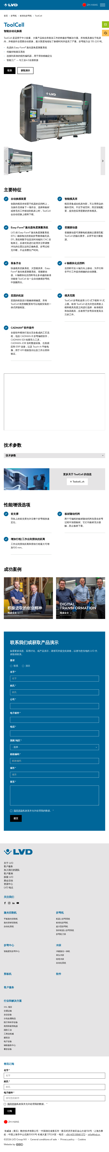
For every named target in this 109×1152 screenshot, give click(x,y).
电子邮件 (14, 713)
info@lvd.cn (94, 1134)
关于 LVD (8, 863)
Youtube (18, 903)
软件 (58, 973)
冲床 (58, 945)
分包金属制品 (10, 1018)
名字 (12, 672)
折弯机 (60, 912)
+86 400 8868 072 (75, 1134)
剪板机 (7, 973)
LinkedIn (13, 903)
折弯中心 (9, 945)
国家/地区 (15, 740)
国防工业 (8, 1030)
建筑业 (7, 1037)
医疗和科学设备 (11, 1022)
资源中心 (8, 884)
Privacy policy (67, 1139)
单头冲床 (60, 955)
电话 (12, 726)
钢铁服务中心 (10, 1045)
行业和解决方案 (13, 1000)
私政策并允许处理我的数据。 (33, 810)
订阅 (9, 1111)
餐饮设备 (8, 1049)
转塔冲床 (60, 959)
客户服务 (8, 866)
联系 (9, 70)
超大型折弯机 (62, 926)
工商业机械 (9, 1034)
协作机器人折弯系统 (65, 930)
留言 (12, 781)
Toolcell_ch (78, 481)
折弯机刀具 (61, 934)
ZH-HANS (92, 5)
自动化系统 (9, 926)
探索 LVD (8, 877)
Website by (13, 1144)
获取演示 (25, 70)
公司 (12, 699)
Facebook (5, 903)
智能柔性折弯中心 (12, 951)
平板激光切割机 (11, 919)
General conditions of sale (43, 1139)
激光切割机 (10, 912)
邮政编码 (14, 754)
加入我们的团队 (12, 870)
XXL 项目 (8, 1007)
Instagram (9, 903)
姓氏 (12, 685)
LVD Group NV (19, 1139)
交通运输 (8, 1011)
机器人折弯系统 (63, 919)
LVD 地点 (8, 887)
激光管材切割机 (11, 922)
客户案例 (8, 873)
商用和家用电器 (11, 1026)
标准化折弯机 (62, 922)
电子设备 (8, 1041)
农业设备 (8, 1014)
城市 (12, 768)
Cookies (82, 1139)
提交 (16, 818)
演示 (28, 665)
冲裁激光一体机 (63, 951)
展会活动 (8, 880)
